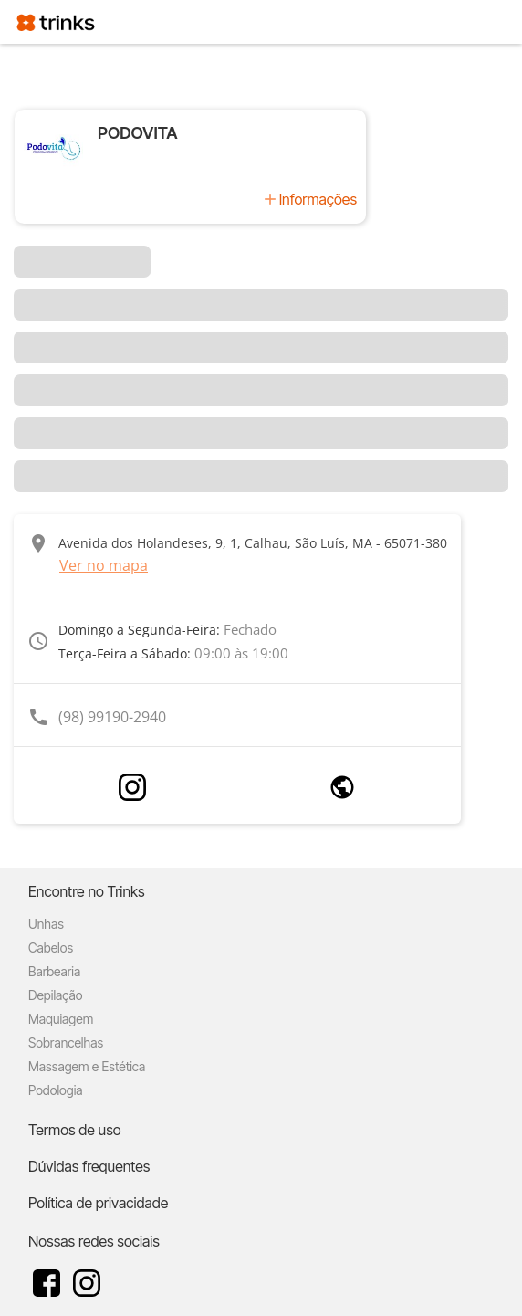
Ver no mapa (103, 565)
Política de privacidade (98, 1203)
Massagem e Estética (86, 1066)
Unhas (46, 924)
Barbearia (54, 971)
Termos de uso (74, 1130)
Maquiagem (60, 1018)
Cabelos (50, 947)
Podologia (55, 1090)
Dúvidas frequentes (89, 1166)
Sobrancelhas (65, 1042)
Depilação (55, 995)
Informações (318, 199)
